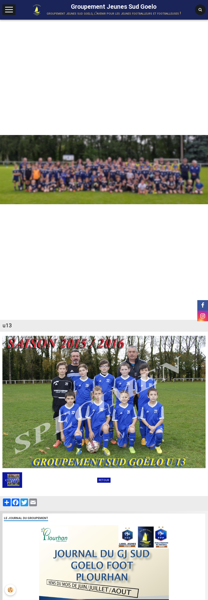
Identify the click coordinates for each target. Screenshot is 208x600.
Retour (104, 480)
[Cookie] (10, 589)
